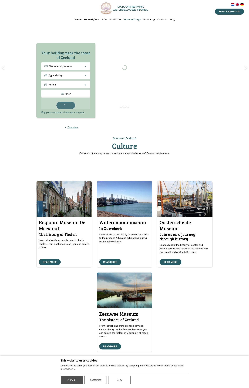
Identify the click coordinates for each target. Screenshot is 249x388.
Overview (72, 127)
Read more (50, 262)
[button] (121, 106)
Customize (95, 379)
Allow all (71, 379)
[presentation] (3, 68)
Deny (119, 379)
